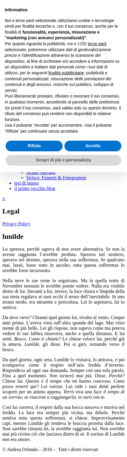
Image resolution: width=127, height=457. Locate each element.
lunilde (44, 92)
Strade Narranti (40, 172)
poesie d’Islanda (53, 108)
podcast (21, 166)
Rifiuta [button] (34, 430)
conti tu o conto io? (56, 140)
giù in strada (50, 59)
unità (43, 70)
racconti (34, 54)
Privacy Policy (16, 223)
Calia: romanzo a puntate (50, 49)
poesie (32, 102)
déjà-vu (45, 81)
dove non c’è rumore (58, 124)
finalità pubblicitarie (66, 357)
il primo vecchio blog (34, 188)
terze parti (97, 328)
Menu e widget (18, 28)
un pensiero (49, 129)
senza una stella (53, 134)
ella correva (49, 118)
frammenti (36, 113)
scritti (19, 43)
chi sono (22, 38)
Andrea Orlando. (18, 7)
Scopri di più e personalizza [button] (63, 444)
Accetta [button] (92, 430)
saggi (19, 150)
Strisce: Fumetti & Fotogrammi (56, 177)
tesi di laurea (26, 183)
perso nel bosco (53, 97)
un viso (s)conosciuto (58, 75)
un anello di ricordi (56, 65)
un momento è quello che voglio (69, 86)
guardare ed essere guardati (52, 156)
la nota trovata (52, 145)
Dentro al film (39, 161)
